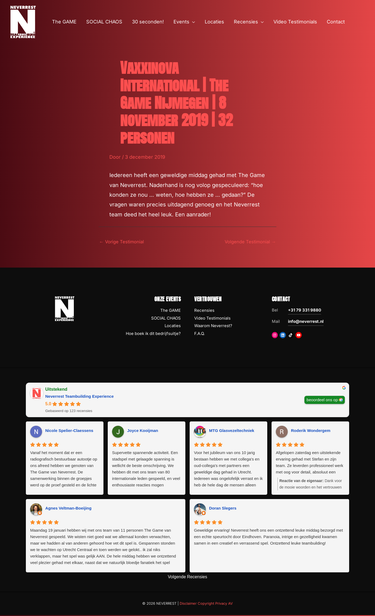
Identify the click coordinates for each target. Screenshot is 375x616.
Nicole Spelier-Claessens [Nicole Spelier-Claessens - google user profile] (69, 431)
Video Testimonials (212, 318)
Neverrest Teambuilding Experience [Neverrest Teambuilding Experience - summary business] (79, 397)
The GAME (170, 311)
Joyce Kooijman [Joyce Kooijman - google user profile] (142, 431)
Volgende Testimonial (248, 242)
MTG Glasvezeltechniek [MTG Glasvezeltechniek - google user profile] (231, 431)
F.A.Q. (199, 334)
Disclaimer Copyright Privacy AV (206, 604)
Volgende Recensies (187, 577)
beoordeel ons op (322, 400)
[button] (192, 21)
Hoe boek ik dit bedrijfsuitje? (153, 334)
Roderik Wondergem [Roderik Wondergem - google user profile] (310, 431)
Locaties (173, 326)
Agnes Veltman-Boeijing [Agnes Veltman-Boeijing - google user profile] (68, 509)
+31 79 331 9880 (304, 310)
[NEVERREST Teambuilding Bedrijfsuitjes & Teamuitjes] (22, 21)
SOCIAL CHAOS (166, 318)
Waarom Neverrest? (213, 326)
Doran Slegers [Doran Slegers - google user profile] (223, 509)
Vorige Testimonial (123, 242)
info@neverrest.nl (306, 322)
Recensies (204, 311)
